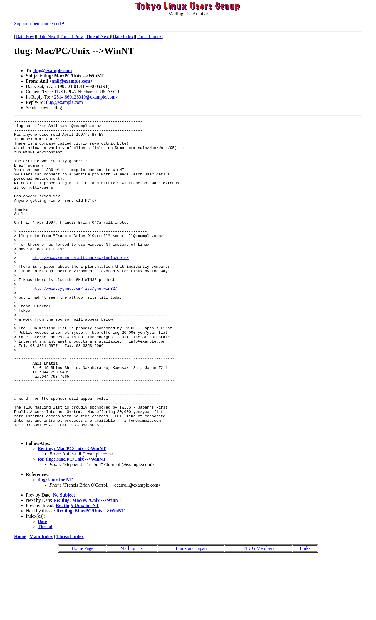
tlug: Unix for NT (55, 542)
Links (305, 610)
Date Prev (25, 36)
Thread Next (98, 36)
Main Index (41, 599)
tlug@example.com (52, 70)
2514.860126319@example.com (84, 96)
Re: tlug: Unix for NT (77, 567)
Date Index (123, 36)
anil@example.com (71, 81)
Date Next (47, 36)
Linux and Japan (191, 610)
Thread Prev (71, 36)
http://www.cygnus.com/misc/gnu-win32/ (74, 322)
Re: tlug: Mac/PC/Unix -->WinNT (72, 511)
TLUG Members (258, 610)
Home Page (82, 610)
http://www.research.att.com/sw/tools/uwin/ (80, 285)
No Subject (64, 557)
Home (20, 599)
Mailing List (132, 610)
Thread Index (149, 36)
